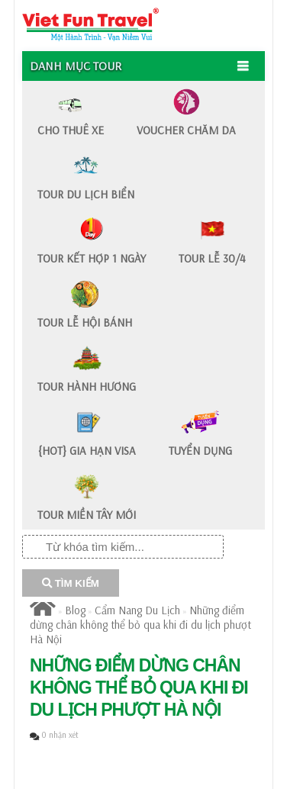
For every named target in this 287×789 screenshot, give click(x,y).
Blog (75, 610)
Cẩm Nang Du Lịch (137, 610)
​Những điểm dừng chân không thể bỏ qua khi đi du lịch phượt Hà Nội (140, 624)
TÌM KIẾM (70, 583)
